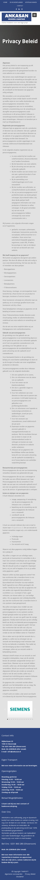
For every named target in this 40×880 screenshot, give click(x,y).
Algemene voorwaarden (13, 874)
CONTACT (20, 6)
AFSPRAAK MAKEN (31, 2)
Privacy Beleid (30, 874)
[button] (5, 709)
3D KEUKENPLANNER (16, 2)
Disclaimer (20, 876)
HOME (5, 2)
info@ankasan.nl (17, 528)
